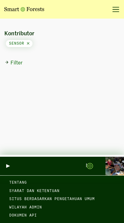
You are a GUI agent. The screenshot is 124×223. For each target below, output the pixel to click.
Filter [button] (14, 63)
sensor (19, 43)
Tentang (18, 183)
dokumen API (23, 215)
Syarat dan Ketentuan (34, 191)
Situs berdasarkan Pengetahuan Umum (52, 199)
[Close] (28, 43)
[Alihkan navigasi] (113, 9)
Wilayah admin (25, 207)
